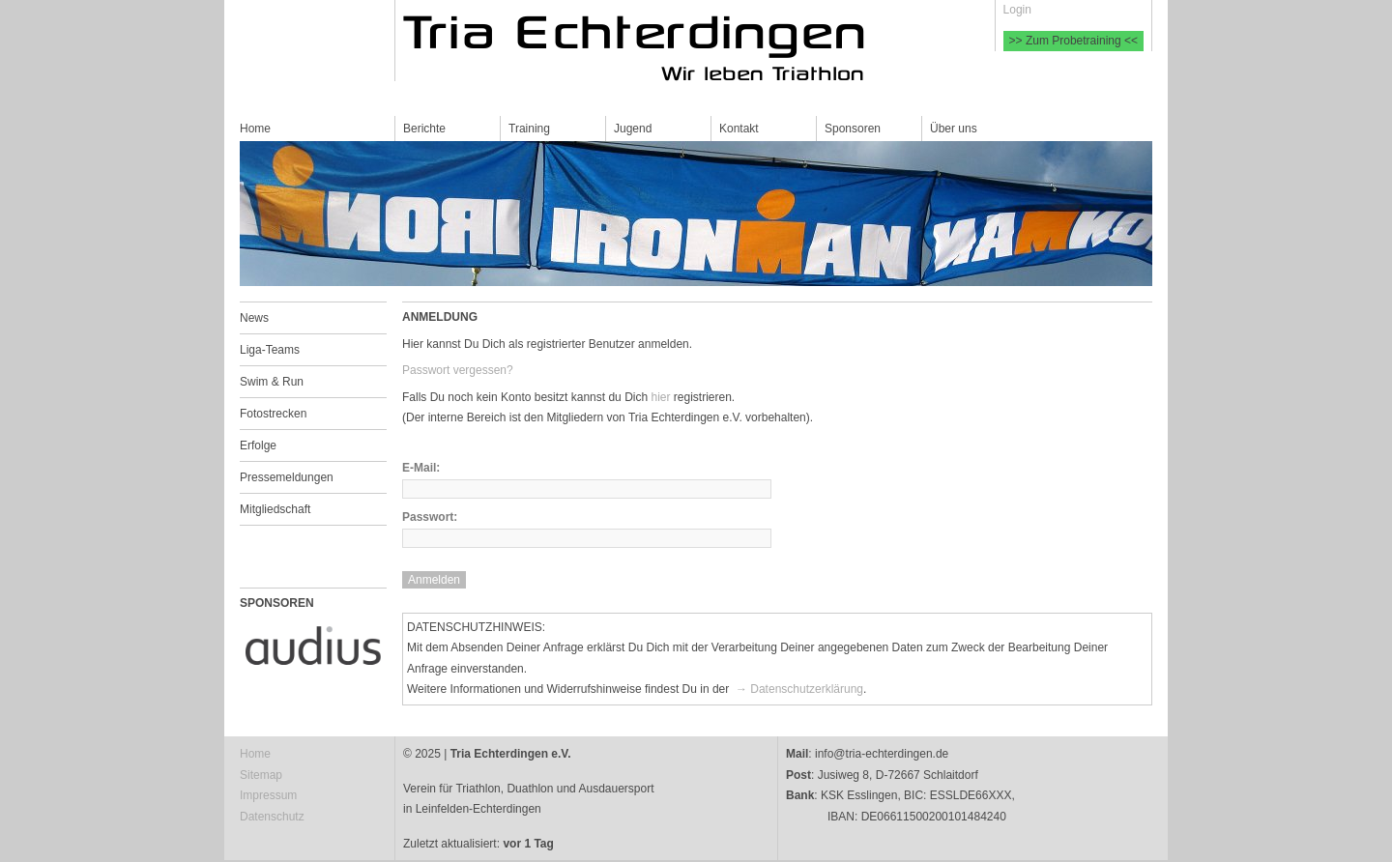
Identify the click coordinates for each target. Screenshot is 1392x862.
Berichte (424, 128)
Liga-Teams (270, 350)
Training (529, 128)
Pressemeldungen (287, 477)
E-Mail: (421, 467)
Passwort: (429, 517)
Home (255, 128)
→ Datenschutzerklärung (798, 689)
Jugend (633, 128)
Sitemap (261, 775)
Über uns (953, 128)
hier (660, 397)
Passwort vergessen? (457, 370)
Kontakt (739, 128)
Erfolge (258, 445)
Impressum (268, 795)
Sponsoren (853, 128)
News (254, 318)
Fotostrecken (273, 413)
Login (1017, 9)
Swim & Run (272, 381)
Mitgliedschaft (275, 509)
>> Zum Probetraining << (1073, 40)
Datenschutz (272, 816)
